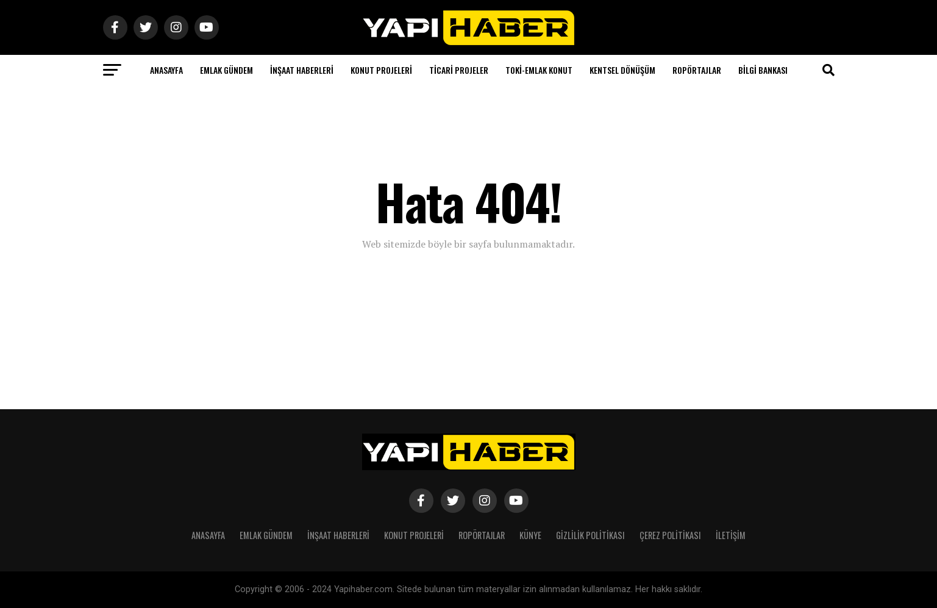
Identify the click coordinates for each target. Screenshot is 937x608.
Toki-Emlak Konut (538, 69)
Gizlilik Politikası (590, 535)
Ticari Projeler (458, 69)
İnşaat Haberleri (301, 69)
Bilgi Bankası (763, 69)
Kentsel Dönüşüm (622, 69)
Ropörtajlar (696, 69)
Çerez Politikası (670, 535)
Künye (530, 535)
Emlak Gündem (226, 69)
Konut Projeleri (381, 69)
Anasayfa (166, 69)
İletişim (731, 535)
